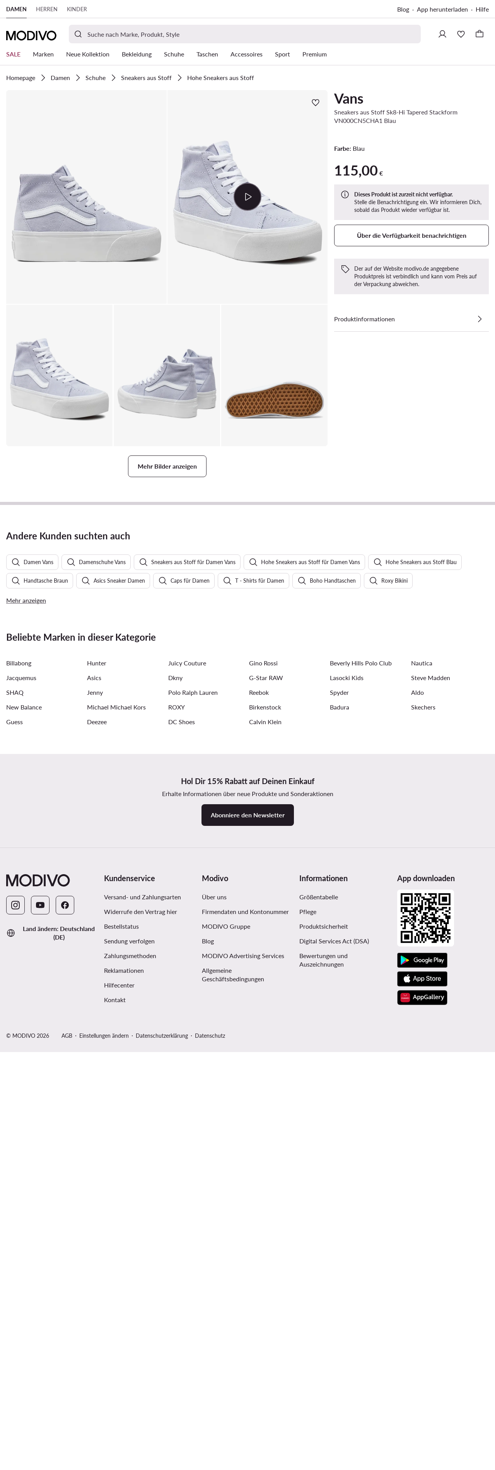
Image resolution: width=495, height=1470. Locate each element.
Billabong (18, 1089)
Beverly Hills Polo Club (361, 1089)
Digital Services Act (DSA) (334, 1367)
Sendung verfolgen (129, 1367)
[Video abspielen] (247, 197)
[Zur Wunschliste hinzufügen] (315, 102)
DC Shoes (181, 1148)
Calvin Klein (265, 1148)
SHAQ (15, 1118)
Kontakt (115, 1426)
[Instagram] (15, 1331)
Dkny (175, 1104)
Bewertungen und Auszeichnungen (323, 1386)
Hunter (96, 1089)
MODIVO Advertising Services (243, 1382)
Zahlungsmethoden (130, 1382)
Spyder (339, 1118)
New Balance (24, 1133)
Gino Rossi (263, 1089)
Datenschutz (210, 1462)
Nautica (421, 1089)
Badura (339, 1133)
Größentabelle (318, 1323)
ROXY (176, 1133)
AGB (66, 1462)
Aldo (417, 1118)
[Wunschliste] (461, 34)
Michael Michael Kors (116, 1133)
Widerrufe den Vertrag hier (140, 1338)
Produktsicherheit (323, 1352)
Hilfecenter (119, 1411)
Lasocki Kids (347, 1104)
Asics (94, 1104)
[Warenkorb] (479, 34)
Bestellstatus (121, 1352)
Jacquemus (21, 1104)
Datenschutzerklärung (162, 1462)
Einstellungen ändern (104, 1462)
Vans (349, 98)
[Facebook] (65, 1331)
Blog (403, 9)
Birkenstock (265, 1133)
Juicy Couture (187, 1089)
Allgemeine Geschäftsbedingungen (233, 1401)
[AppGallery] (422, 1424)
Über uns (214, 1323)
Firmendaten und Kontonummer (245, 1338)
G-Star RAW (266, 1104)
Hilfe (482, 9)
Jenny (95, 1118)
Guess (14, 1148)
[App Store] (422, 1405)
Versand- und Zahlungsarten (142, 1323)
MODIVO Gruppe (226, 1352)
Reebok (259, 1118)
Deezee (97, 1148)
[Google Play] (422, 1387)
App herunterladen (442, 9)
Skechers (423, 1133)
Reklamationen (124, 1396)
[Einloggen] (442, 34)
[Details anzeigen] (479, 319)
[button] (86, 197)
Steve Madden (430, 1104)
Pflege (307, 1338)
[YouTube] (40, 1331)
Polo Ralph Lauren (193, 1118)
